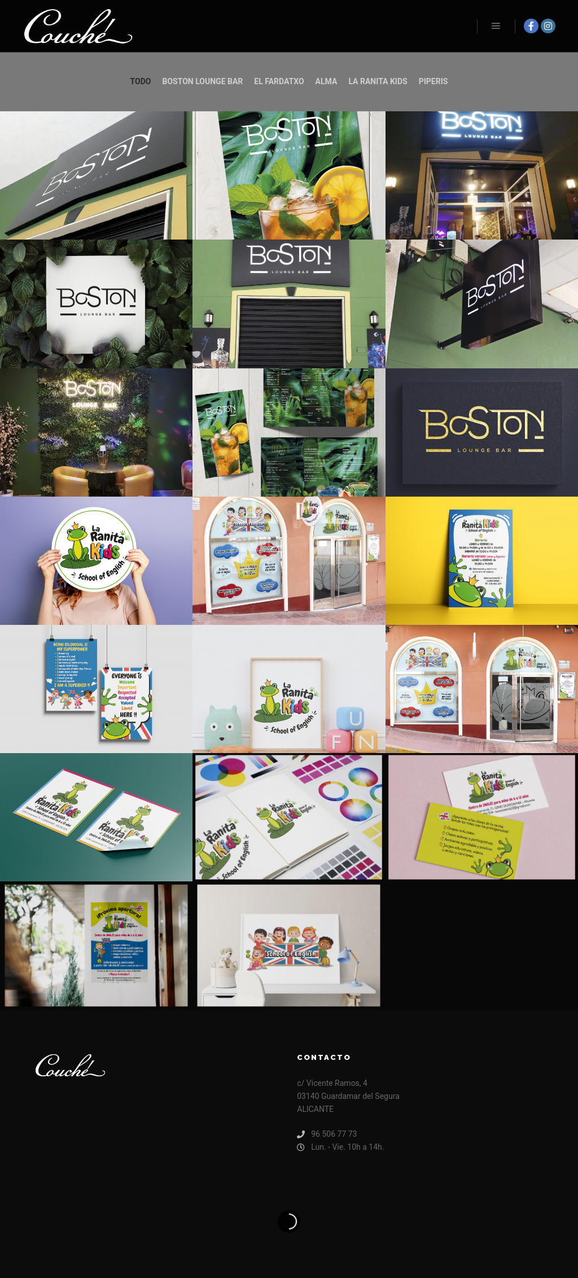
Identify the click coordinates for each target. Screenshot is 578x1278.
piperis (433, 81)
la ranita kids (377, 81)
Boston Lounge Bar (203, 81)
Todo (140, 81)
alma (327, 81)
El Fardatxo (279, 81)
